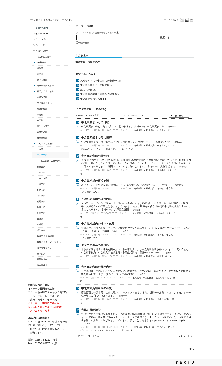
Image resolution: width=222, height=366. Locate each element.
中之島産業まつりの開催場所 (96, 85)
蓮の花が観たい (88, 89)
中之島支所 (42, 155)
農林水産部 (42, 132)
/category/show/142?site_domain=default (34, 166)
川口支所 (41, 213)
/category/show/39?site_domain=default (34, 236)
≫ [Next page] (192, 336)
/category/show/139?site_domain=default (34, 189)
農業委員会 (42, 259)
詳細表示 (172, 127)
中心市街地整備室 (45, 143)
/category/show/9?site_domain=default (31, 50)
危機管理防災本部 (45, 85)
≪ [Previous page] (175, 336)
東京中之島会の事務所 (95, 245)
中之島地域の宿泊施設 (95, 180)
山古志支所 (42, 178)
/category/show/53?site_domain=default (34, 172)
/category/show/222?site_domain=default (34, 259)
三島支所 (41, 172)
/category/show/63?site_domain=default (34, 195)
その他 (160, 188)
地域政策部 (42, 97)
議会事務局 (42, 265)
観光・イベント (40, 45)
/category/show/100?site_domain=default (34, 56)
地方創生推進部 (44, 57)
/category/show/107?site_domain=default (34, 155)
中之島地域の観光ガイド (93, 98)
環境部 (40, 114)
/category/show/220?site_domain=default (34, 253)
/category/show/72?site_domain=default (34, 74)
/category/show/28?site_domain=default (34, 149)
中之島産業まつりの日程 (96, 137)
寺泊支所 (41, 195)
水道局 (40, 224)
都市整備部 (42, 137)
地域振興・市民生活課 (51, 161)
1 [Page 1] (179, 336)
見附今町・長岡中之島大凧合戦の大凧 (101, 80)
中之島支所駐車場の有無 (96, 288)
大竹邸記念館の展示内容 (96, 266)
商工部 (40, 120)
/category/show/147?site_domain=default (34, 224)
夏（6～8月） (128, 330)
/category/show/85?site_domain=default (34, 230)
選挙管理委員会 (44, 247)
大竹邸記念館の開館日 (95, 155)
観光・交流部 (43, 126)
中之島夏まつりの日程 (95, 122)
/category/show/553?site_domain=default (34, 79)
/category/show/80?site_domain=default (34, 201)
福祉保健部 (42, 109)
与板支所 (41, 207)
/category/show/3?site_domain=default (31, 33)
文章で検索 (84, 43)
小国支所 (41, 184)
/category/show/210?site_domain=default (34, 218)
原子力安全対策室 (45, 91)
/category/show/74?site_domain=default (34, 184)
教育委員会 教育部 (45, 236)
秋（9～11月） (128, 149)
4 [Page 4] (188, 336)
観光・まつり (112, 149)
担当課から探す (51, 20)
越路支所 (41, 167)
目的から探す (34, 20)
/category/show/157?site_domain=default (34, 265)
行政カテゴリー (40, 33)
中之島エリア (163, 130)
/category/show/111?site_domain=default (34, 247)
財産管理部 (42, 80)
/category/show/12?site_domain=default (31, 39)
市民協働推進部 (44, 103)
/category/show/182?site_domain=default (34, 137)
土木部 (40, 149)
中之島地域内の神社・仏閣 (97, 223)
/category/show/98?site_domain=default (34, 178)
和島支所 (41, 190)
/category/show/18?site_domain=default (31, 45)
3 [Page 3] (184, 336)
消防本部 (41, 230)
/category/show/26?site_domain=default (34, 103)
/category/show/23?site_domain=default (34, 114)
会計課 (40, 219)
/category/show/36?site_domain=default (34, 120)
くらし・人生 (39, 39)
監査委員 (41, 253)
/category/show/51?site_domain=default (34, 242)
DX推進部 (41, 62)
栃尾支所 (41, 201)
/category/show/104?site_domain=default (34, 97)
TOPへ (190, 349)
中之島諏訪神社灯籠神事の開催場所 (99, 94)
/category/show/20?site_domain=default (34, 126)
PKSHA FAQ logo (185, 363)
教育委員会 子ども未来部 (48, 242)
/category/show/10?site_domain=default (34, 68)
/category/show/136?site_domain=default (34, 207)
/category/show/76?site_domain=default (34, 132)
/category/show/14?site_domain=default (34, 108)
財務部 (40, 74)
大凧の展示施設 (91, 309)
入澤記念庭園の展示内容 (96, 199)
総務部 (40, 68)
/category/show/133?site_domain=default (34, 213)
